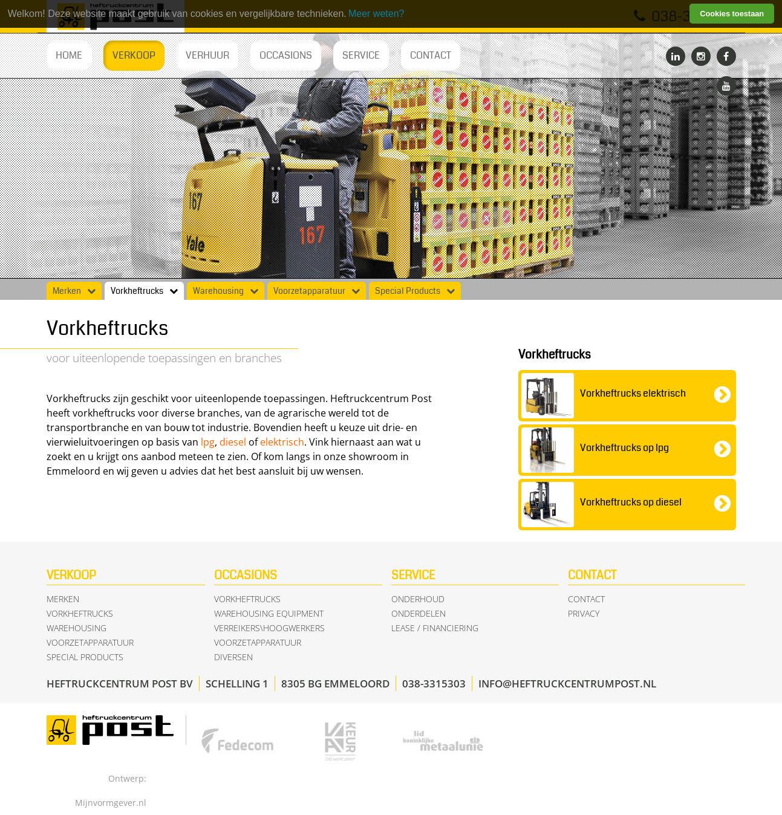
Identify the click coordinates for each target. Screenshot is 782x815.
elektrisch (282, 442)
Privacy (583, 613)
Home (69, 55)
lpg (208, 442)
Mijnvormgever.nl (110, 802)
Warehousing (218, 291)
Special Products (407, 291)
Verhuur (207, 55)
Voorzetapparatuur (309, 291)
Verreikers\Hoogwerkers (269, 628)
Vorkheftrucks (137, 291)
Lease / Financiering (434, 628)
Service (361, 55)
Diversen (233, 657)
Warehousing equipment (269, 613)
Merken (67, 291)
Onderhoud (418, 599)
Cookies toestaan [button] (732, 13)
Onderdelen (418, 613)
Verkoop (133, 55)
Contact (430, 55)
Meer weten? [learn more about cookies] (376, 13)
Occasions (285, 55)
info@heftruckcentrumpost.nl (567, 683)
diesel (233, 442)
